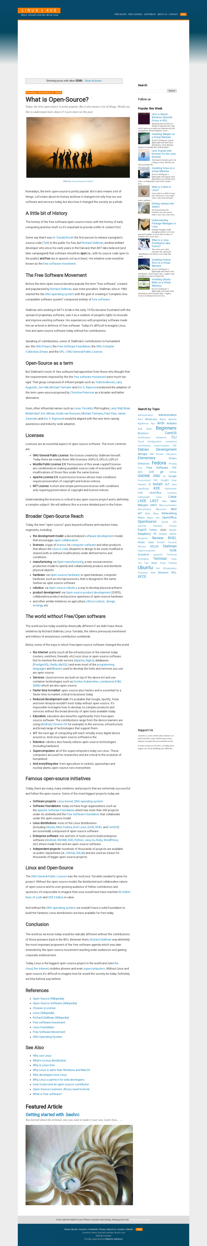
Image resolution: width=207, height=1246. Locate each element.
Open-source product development (88, 592)
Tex (140, 563)
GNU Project (44, 346)
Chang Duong (76, 181)
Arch (160, 423)
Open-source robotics (63, 587)
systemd (157, 554)
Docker (78, 681)
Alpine (163, 419)
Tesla (174, 559)
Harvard (142, 484)
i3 (149, 484)
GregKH (165, 480)
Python (78, 840)
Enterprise (143, 463)
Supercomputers (146, 550)
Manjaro (143, 505)
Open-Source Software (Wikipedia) (55, 1003)
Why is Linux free (44, 1065)
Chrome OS (59, 724)
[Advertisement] (103, 48)
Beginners (166, 428)
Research (143, 538)
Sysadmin (143, 554)
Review (157, 538)
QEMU (37, 685)
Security (172, 542)
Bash (149, 429)
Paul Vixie (110, 413)
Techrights (143, 559)
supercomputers (94, 968)
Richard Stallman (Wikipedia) (51, 1017)
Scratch (161, 542)
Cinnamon (161, 437)
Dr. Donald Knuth (63, 237)
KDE (70, 840)
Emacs (44, 351)
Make (173, 501)
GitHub (70, 853)
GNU (156, 476)
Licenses (172, 493)
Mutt (147, 513)
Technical (172, 554)
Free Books (120, 14)
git (161, 471)
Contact (173, 14)
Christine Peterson (82, 392)
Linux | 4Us (39, 10)
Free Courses (135, 14)
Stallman (170, 546)
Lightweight (144, 497)
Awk (140, 429)
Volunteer (143, 572)
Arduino (172, 423)
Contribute (150, 14)
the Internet (41, 968)
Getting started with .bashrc (52, 1114)
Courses (83, 1229)
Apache (80, 660)
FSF (174, 467)
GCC (140, 471)
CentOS (113, 827)
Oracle (164, 522)
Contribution (144, 445)
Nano (156, 513)
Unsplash (89, 181)
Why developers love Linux (50, 1075)
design (110, 601)
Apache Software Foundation (56, 810)
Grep (174, 480)
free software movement (59, 263)
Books (74, 1229)
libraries (57, 668)
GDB (151, 471)
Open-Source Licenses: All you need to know (61, 1089)
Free (140, 468)
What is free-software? (47, 1094)
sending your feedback (140, 1219)
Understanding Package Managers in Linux (164, 223)
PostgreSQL (41, 664)
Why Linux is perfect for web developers (58, 1079)
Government (144, 480)
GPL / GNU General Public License (80, 351)
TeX (45, 242)
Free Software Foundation (73, 346)
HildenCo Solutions (114, 1239)
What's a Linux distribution (49, 1060)
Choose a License (44, 1008)
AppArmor (143, 423)
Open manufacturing (70, 561)
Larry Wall (116, 408)
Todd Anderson (105, 382)
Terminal (160, 559)
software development (99, 536)
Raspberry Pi (147, 533)
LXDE (142, 501)
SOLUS (154, 546)
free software (101, 299)
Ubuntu (50, 827)
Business (143, 433)
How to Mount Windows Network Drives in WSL (162, 117)
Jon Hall (43, 387)
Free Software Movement (49, 1032)
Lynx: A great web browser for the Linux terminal (164, 153)
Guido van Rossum (68, 413)
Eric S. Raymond (87, 387)
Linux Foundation (43, 1027)
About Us (162, 14)
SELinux (142, 546)
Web (153, 572)
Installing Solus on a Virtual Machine (163, 170)
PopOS (142, 529)
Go (93, 840)
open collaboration (66, 540)
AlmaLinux (151, 419)
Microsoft (161, 509)
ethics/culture (95, 601)
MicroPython (144, 509)
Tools (163, 563)
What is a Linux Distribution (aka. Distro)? (161, 243)
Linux (172, 497)
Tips (146, 563)
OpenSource (147, 521)
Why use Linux (42, 1055)
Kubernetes (91, 681)
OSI (175, 522)
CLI (174, 437)
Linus (159, 497)
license (61, 545)
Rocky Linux (146, 542)
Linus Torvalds (83, 408)
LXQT (154, 501)
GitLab (80, 853)
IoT (167, 484)
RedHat (163, 534)
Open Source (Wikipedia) (48, 998)
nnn (158, 517)
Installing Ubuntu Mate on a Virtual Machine (161, 282)
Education (171, 454)
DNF (152, 454)
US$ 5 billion (56, 897)
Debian (143, 449)
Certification (144, 437)
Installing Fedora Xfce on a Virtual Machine (161, 262)
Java (88, 840)
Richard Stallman (92, 242)
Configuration (154, 441)
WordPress (111, 840)
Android (46, 724)
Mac (164, 501)
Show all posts (93, 80)
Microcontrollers (168, 505)
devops (142, 454)
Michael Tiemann (60, 387)
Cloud (141, 441)
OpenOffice (169, 517)
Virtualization (170, 568)
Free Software (157, 467)
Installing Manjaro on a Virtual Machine (163, 136)
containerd (107, 681)
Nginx (89, 660)
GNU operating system (59, 294)
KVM (118, 681)
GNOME (62, 840)
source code (60, 549)
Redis (54, 664)
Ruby (99, 840)
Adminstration (167, 415)
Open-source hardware (65, 575)
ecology (38, 605)
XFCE (142, 577)
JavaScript (143, 488)
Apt (153, 423)
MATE (153, 505)
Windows (163, 572)
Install (158, 484)
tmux (154, 562)
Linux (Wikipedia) (43, 1013)
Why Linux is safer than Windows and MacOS (61, 1070)
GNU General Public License (49, 876)
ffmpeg (173, 463)
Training (172, 563)
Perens (173, 526)
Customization (161, 445)
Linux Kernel (65, 801)
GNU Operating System (47, 1036)
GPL (156, 480)
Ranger (173, 530)
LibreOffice (155, 492)
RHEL (98, 827)
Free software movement (49, 1022)
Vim (158, 568)
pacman (142, 526)
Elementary (146, 458)
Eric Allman (48, 413)
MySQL (63, 664)
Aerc (140, 419)
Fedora (67, 827)
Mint (59, 827)
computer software (83, 545)
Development (166, 449)
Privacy (102, 1229)
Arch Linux (79, 827)
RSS (183, 14)
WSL (174, 572)
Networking (169, 513)
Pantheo (157, 526)
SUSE (90, 827)
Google (173, 476)
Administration (145, 415)
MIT (140, 513)
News (141, 517)
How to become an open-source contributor (61, 1084)
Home (67, 1229)
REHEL (173, 534)
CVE (174, 445)
